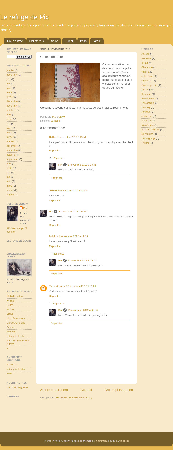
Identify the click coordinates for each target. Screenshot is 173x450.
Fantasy (145, 107)
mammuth (101, 440)
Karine (10, 309)
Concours (146, 80)
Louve (10, 313)
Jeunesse (146, 116)
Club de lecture (15, 296)
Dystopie (146, 94)
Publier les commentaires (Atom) (74, 397)
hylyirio (53, 236)
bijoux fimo (13, 364)
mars (9, 92)
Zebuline (11, 331)
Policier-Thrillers (150, 129)
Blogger (124, 440)
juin (8, 79)
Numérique (147, 125)
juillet (9, 119)
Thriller (145, 142)
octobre (11, 110)
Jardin (97, 41)
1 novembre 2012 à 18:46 (82, 164)
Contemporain (149, 85)
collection (56, 120)
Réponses (58, 158)
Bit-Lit (144, 62)
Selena (53, 190)
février (10, 96)
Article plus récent (54, 390)
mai (9, 83)
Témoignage (148, 138)
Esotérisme (147, 98)
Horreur (145, 111)
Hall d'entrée (15, 41)
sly (8, 348)
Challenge (147, 67)
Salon (54, 41)
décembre (12, 74)
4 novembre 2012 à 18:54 (72, 211)
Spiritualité (147, 134)
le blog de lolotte (16, 336)
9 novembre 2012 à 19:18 (82, 260)
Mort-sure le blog (16, 322)
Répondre (54, 150)
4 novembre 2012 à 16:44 (72, 190)
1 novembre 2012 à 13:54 (71, 137)
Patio (83, 41)
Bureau (69, 41)
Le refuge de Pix (24, 17)
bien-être (146, 58)
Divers (144, 89)
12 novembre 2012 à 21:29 (81, 286)
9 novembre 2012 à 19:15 (73, 236)
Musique (146, 120)
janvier (10, 70)
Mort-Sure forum (16, 318)
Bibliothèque (37, 41)
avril (9, 88)
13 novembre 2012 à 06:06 (83, 310)
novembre (12, 105)
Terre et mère (57, 286)
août (9, 114)
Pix (60, 164)
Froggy (10, 300)
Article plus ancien (119, 390)
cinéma (145, 71)
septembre (12, 159)
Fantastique (148, 103)
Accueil (86, 390)
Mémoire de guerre (17, 387)
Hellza (52, 137)
